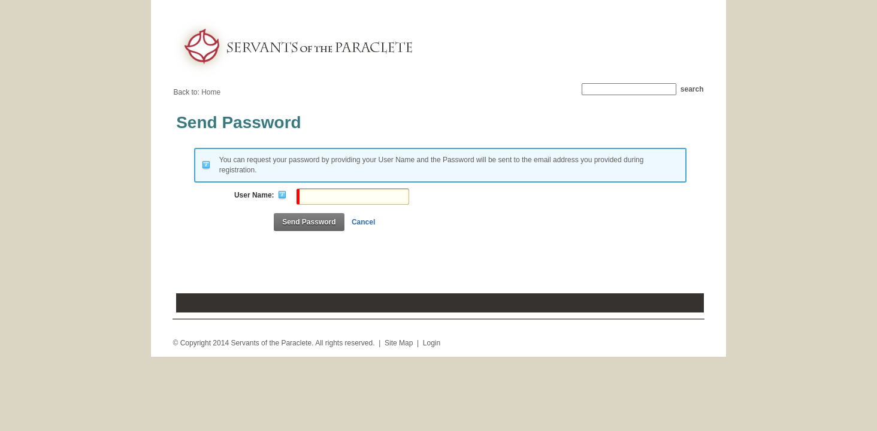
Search (692, 89)
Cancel (363, 222)
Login (431, 343)
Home (210, 92)
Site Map (399, 343)
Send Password (308, 222)
